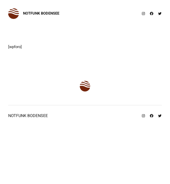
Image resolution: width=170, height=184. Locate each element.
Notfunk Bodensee (41, 13)
